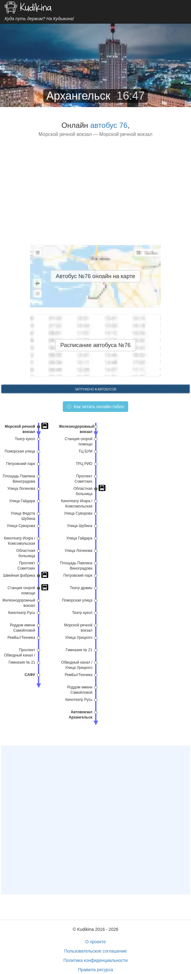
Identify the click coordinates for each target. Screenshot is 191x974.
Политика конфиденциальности (95, 960)
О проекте (95, 941)
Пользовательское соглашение (95, 951)
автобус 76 (109, 125)
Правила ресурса (95, 969)
